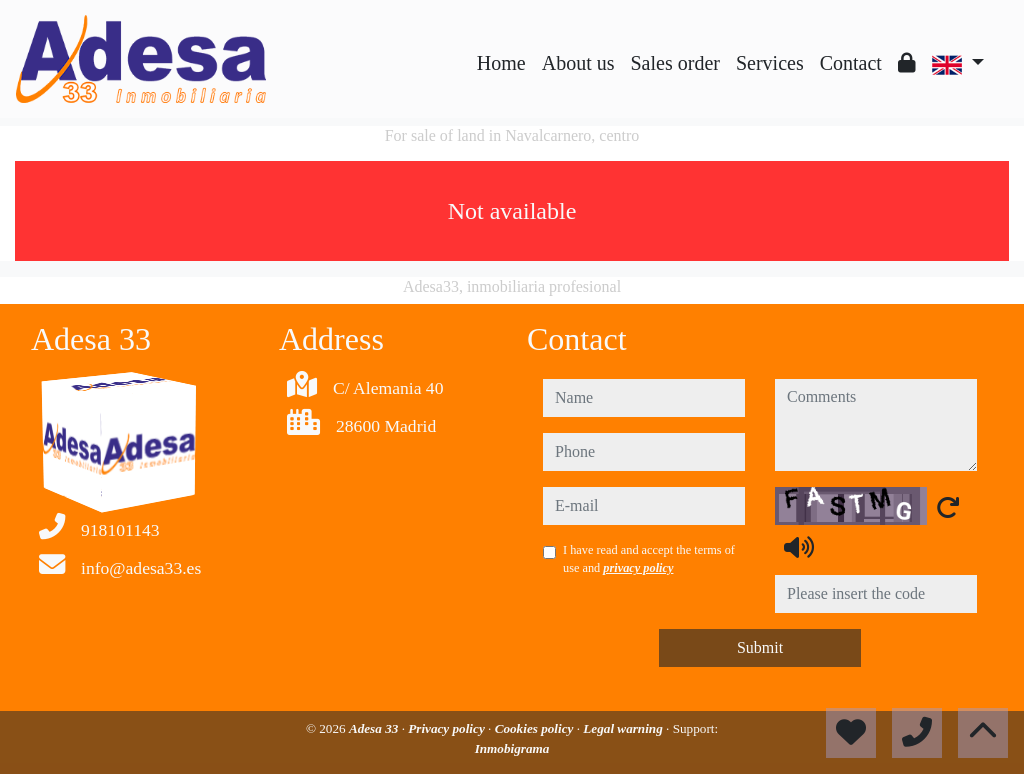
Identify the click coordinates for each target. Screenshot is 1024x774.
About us (578, 63)
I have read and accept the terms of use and (649, 559)
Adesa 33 (375, 728)
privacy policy (638, 568)
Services (770, 63)
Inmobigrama (512, 748)
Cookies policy (536, 728)
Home (501, 63)
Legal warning (624, 728)
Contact (851, 63)
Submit (760, 647)
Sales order (675, 63)
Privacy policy (448, 728)
